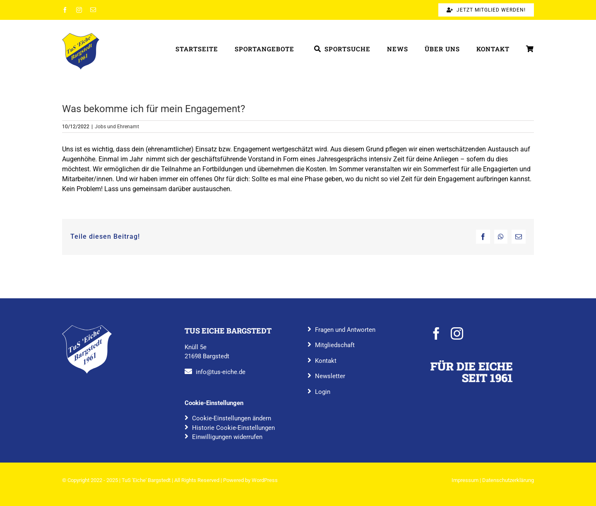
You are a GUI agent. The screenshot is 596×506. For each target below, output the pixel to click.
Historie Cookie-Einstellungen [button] (233, 428)
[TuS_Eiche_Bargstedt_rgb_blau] (87, 328)
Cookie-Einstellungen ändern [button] (231, 418)
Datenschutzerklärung (508, 480)
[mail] (93, 10)
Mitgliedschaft (335, 345)
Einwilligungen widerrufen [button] (227, 437)
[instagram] (79, 10)
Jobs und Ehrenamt (117, 126)
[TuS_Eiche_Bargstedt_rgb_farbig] (80, 36)
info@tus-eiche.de (220, 372)
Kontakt (325, 361)
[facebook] (65, 10)
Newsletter (330, 376)
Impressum (465, 480)
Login (322, 392)
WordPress (265, 480)
